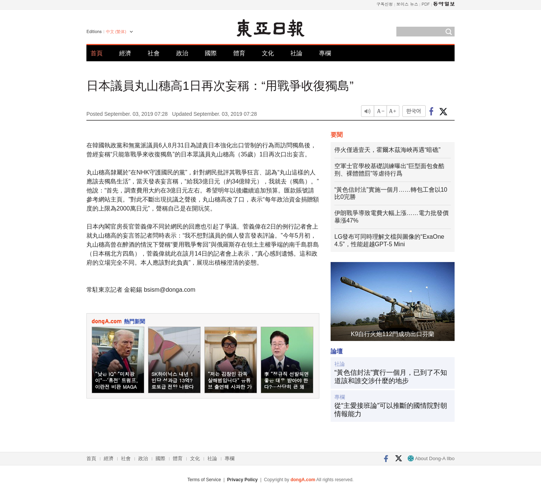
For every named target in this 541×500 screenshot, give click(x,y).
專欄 (325, 53)
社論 (296, 53)
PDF (426, 4)
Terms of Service (204, 479)
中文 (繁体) (116, 31)
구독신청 (384, 4)
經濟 (125, 53)
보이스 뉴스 (407, 4)
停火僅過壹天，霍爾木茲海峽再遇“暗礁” (387, 150)
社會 (154, 53)
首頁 (97, 53)
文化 (268, 53)
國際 (211, 53)
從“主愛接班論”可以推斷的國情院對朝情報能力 (390, 410)
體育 (239, 53)
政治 (182, 53)
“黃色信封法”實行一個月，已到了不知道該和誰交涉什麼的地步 (390, 377)
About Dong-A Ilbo (431, 458)
